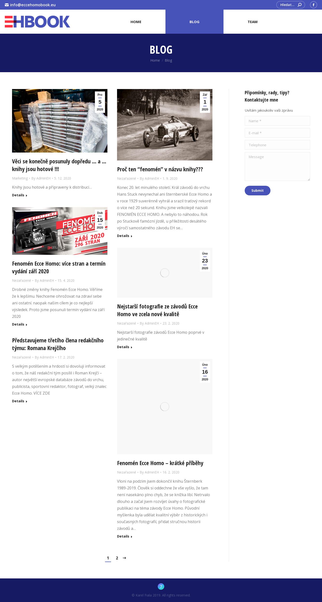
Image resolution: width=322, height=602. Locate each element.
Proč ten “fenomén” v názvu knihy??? (160, 169)
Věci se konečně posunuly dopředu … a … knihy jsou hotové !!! (59, 165)
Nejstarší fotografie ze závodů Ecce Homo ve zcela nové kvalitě (157, 310)
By (41, 178)
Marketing (20, 178)
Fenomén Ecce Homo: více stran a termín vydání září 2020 (58, 267)
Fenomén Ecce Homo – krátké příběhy (160, 463)
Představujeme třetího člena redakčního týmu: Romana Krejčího (58, 344)
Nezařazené (126, 178)
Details (18, 195)
